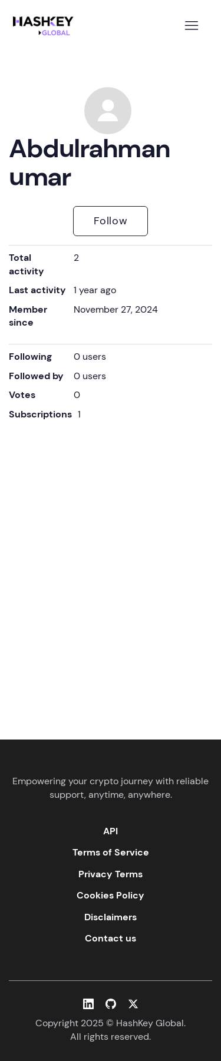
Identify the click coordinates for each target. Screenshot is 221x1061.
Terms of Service (110, 852)
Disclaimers (110, 917)
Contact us (110, 938)
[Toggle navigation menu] (191, 26)
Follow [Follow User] (111, 221)
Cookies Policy (110, 895)
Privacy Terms (110, 874)
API (110, 831)
